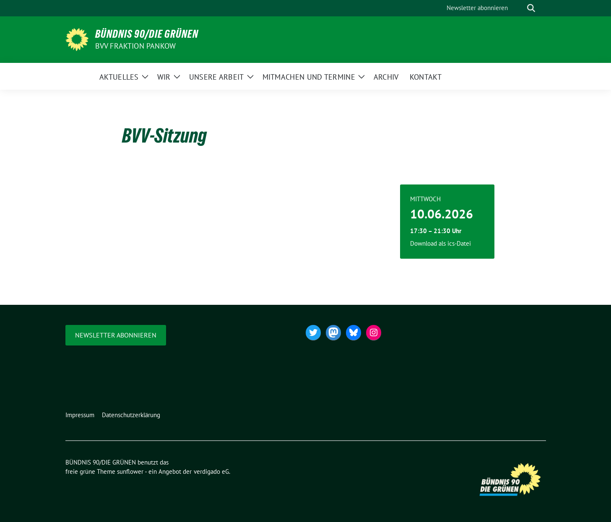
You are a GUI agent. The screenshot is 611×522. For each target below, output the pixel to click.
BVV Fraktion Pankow (135, 46)
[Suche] (519, 8)
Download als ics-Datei (440, 243)
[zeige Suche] (531, 8)
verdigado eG (211, 471)
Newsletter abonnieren (115, 335)
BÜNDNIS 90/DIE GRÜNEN (146, 34)
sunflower (130, 471)
